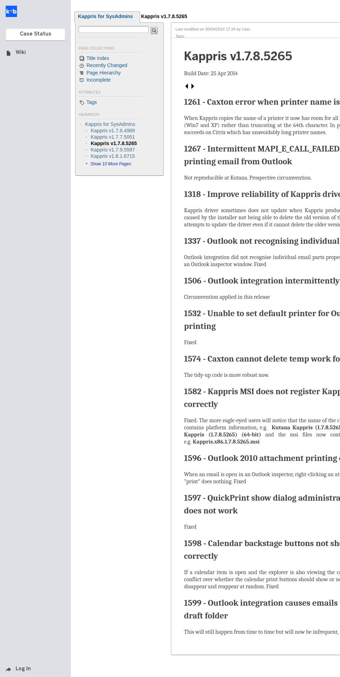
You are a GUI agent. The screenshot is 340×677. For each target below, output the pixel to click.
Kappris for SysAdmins (105, 16)
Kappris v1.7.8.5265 (164, 16)
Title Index (94, 58)
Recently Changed (103, 65)
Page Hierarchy (100, 73)
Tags (88, 102)
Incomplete (95, 80)
